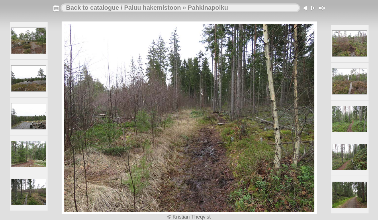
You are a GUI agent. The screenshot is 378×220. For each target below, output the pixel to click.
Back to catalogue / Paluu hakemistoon (123, 7)
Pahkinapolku (208, 7)
